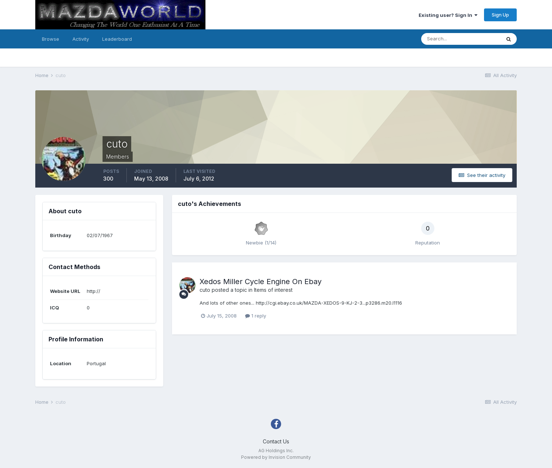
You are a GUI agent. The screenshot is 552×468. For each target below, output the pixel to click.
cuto (205, 290)
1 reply (255, 316)
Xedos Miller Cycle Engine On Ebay (261, 281)
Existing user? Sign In (448, 15)
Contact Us (276, 441)
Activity (80, 39)
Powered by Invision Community (276, 457)
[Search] (461, 39)
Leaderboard (117, 39)
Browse (50, 39)
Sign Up (500, 15)
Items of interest (273, 290)
